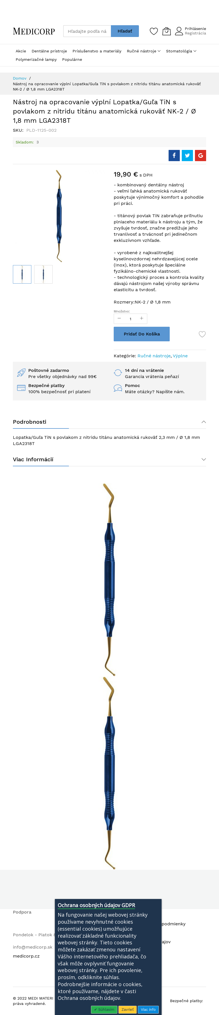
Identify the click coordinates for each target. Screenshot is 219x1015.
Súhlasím (105, 1009)
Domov (19, 78)
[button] (43, 274)
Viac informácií (33, 459)
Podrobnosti (29, 421)
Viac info (148, 1009)
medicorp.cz (26, 956)
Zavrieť (128, 1009)
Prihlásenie (195, 28)
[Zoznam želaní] (154, 31)
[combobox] (87, 31)
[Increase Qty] (141, 319)
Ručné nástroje (154, 355)
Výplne (180, 355)
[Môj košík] (166, 31)
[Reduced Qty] (119, 319)
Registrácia (195, 33)
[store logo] (34, 30)
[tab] (109, 422)
